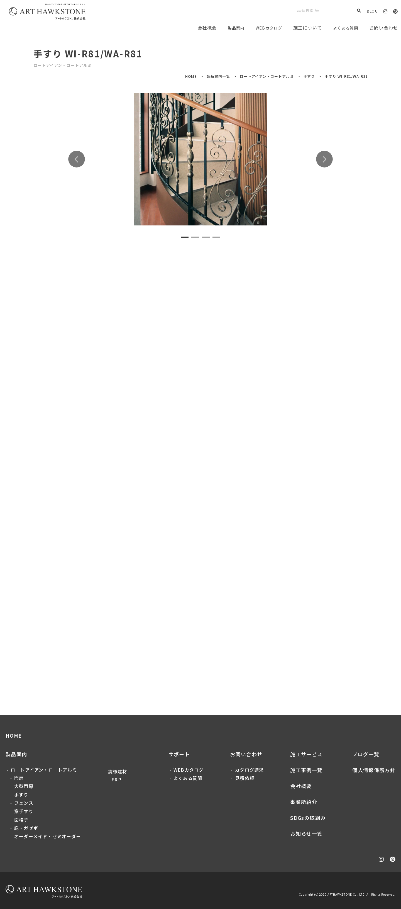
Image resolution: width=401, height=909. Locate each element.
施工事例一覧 (306, 770)
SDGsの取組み (308, 817)
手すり (309, 76)
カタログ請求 (249, 769)
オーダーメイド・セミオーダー (47, 836)
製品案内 (228, 27)
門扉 (19, 777)
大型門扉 (23, 786)
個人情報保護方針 (373, 770)
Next (324, 159)
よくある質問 (343, 27)
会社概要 (301, 785)
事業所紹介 (303, 801)
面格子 (21, 819)
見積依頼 (244, 778)
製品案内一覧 (218, 76)
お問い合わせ (246, 754)
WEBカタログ (263, 27)
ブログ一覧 (365, 754)
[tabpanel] (200, 159)
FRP (116, 779)
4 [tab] (216, 237)
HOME (191, 76)
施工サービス (306, 754)
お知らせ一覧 (306, 833)
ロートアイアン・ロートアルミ (267, 76)
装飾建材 (117, 771)
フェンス (23, 802)
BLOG (372, 11)
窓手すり (23, 811)
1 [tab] (185, 237)
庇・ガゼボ (26, 828)
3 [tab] (206, 237)
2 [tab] (195, 237)
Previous (76, 159)
